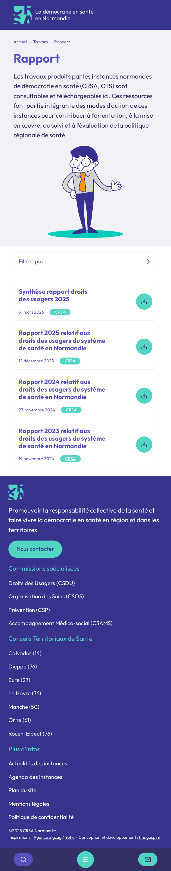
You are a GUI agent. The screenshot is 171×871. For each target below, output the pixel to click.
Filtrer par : (33, 261)
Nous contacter (35, 548)
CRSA (60, 312)
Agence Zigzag (47, 837)
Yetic (69, 837)
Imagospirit (149, 837)
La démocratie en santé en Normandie (64, 15)
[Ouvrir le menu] (85, 859)
